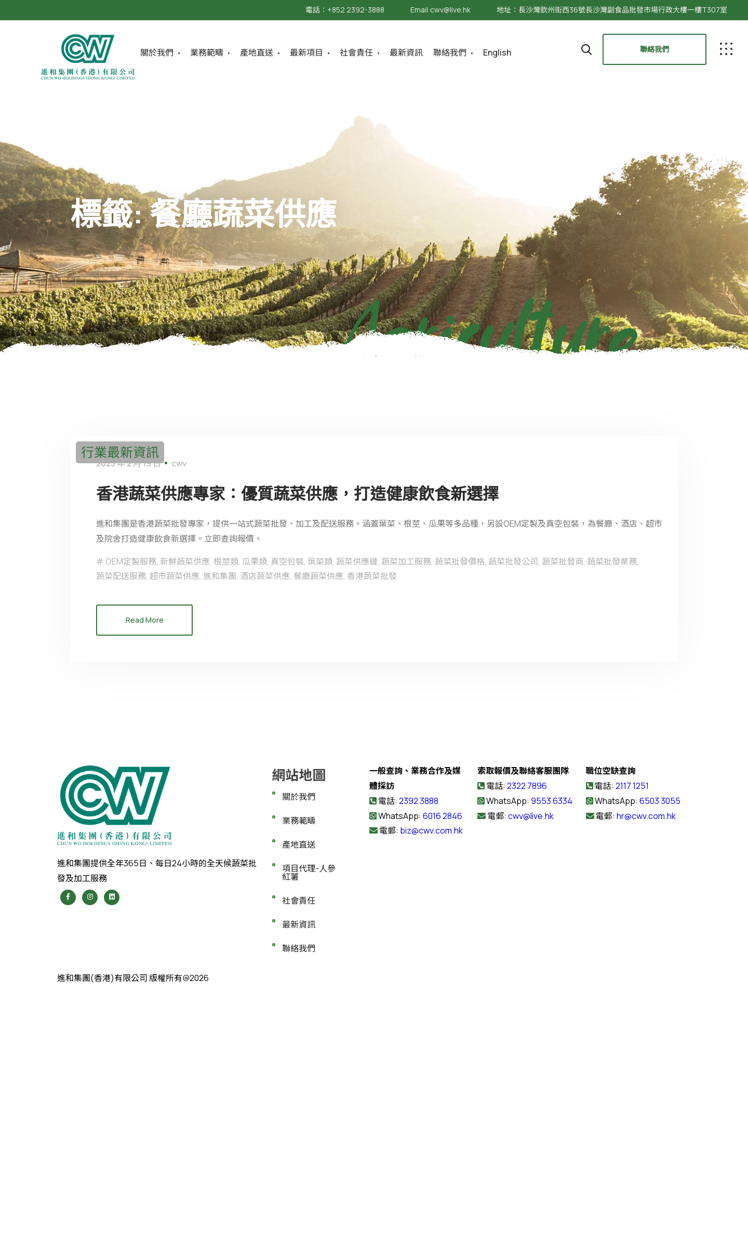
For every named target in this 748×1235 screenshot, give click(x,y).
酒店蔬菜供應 (265, 820)
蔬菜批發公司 (513, 806)
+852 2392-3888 (355, 10)
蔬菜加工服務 (406, 806)
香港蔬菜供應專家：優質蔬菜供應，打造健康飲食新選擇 (343, 736)
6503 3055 (659, 1045)
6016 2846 (441, 1060)
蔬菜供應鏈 (357, 806)
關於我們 (156, 52)
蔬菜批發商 (562, 806)
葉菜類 (320, 806)
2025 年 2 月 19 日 (128, 708)
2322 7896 (527, 1030)
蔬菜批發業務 (612, 806)
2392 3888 (418, 1045)
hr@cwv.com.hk (646, 1060)
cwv (178, 708)
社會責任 (356, 52)
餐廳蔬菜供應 (318, 820)
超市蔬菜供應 (174, 820)
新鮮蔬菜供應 (185, 806)
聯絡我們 (449, 52)
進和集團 (219, 820)
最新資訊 (406, 52)
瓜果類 (254, 806)
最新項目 (306, 52)
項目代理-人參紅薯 (309, 1117)
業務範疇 (206, 52)
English (497, 52)
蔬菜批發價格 (460, 806)
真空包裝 (287, 806)
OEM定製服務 (130, 806)
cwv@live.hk (450, 10)
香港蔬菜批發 (372, 820)
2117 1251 (632, 1030)
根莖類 (225, 806)
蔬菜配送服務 (121, 820)
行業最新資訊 (120, 452)
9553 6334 (551, 1045)
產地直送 (256, 52)
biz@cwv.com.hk (431, 1075)
